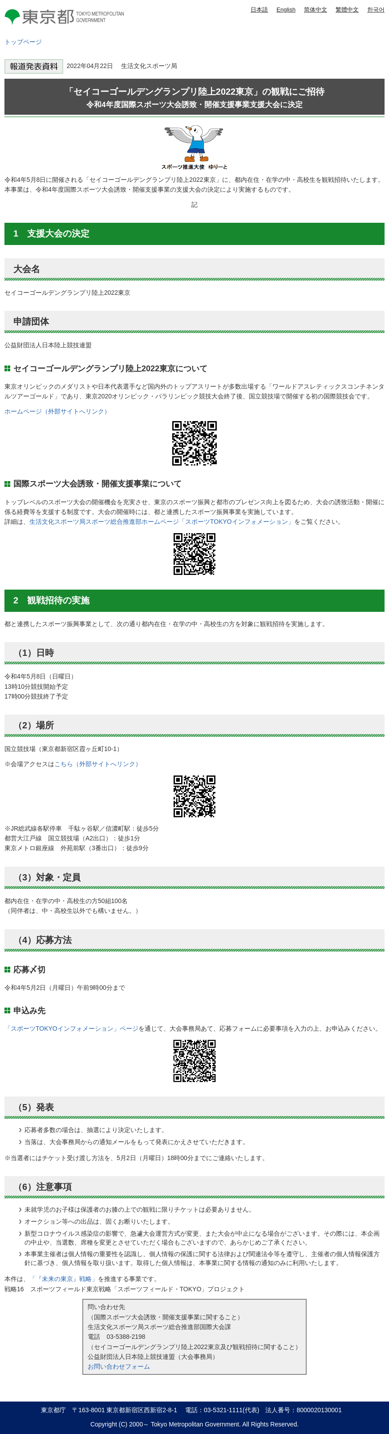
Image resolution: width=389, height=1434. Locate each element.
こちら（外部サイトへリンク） (98, 763)
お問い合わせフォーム (119, 1366)
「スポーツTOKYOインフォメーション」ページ (71, 1028)
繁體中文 (347, 9)
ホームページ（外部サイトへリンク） (57, 411)
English (286, 9)
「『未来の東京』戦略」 (63, 1278)
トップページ (23, 41)
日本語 (259, 9)
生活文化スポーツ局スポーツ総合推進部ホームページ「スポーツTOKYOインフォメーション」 (161, 521)
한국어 (376, 9)
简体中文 (315, 9)
